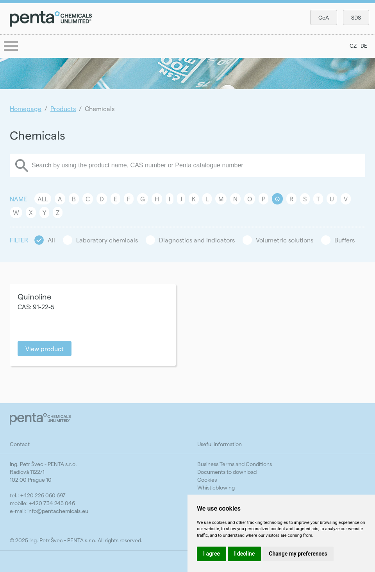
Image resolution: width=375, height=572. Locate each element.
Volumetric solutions (284, 240)
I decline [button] (244, 553)
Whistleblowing (216, 487)
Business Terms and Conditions (234, 464)
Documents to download (227, 471)
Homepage (25, 108)
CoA (323, 17)
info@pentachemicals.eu (57, 510)
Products (63, 108)
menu (11, 46)
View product (44, 348)
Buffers (344, 240)
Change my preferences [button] (298, 553)
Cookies (207, 479)
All (43, 199)
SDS (356, 17)
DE (364, 45)
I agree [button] (211, 553)
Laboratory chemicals (107, 240)
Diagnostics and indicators (197, 240)
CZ (353, 45)
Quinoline (34, 296)
